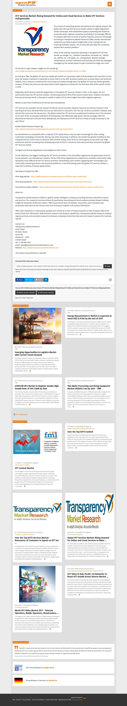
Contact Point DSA (51, 700)
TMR (29, 24)
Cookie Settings (77, 700)
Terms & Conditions (38, 700)
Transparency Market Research (25, 534)
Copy (107, 266)
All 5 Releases (20, 414)
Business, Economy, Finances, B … (85, 310)
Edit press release (46, 292)
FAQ (14, 700)
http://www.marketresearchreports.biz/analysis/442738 (85, 571)
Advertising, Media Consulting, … (33, 347)
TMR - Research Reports (75, 534)
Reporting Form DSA (64, 700)
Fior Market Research (21, 607)
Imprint (18, 700)
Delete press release (26, 292)
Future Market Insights (22, 465)
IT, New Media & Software (39, 22)
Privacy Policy (26, 700)
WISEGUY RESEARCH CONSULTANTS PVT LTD (80, 428)
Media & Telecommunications (84, 569)
